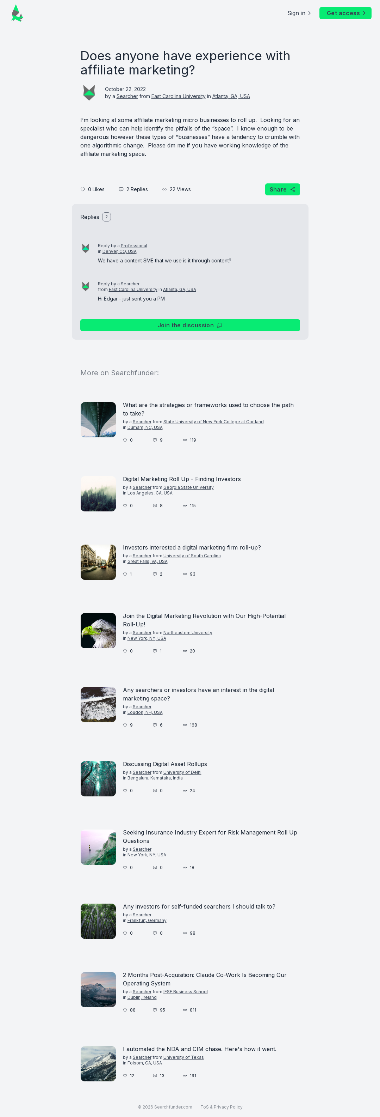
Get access (347, 13)
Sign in (299, 13)
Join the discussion (190, 325)
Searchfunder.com (173, 1107)
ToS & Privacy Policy (221, 1107)
